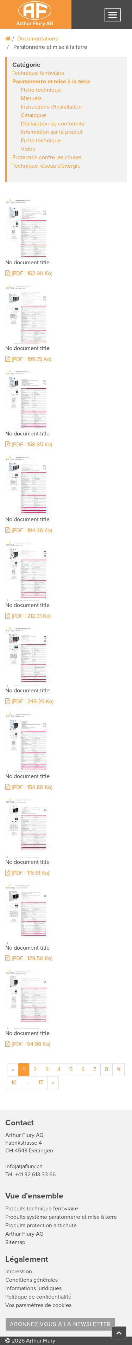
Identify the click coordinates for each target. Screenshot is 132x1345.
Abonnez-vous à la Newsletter (60, 1324)
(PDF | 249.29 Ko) (29, 701)
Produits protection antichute (41, 1225)
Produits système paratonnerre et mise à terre (61, 1217)
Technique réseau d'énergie (46, 165)
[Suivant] (53, 1082)
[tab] (66, 119)
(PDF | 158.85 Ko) (28, 444)
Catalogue (33, 115)
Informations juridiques (33, 1288)
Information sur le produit (52, 132)
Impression (18, 1271)
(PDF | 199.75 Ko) (28, 359)
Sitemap (15, 1242)
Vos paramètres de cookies (38, 1305)
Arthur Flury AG (24, 1233)
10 (14, 1082)
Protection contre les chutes (46, 157)
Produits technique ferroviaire (41, 1208)
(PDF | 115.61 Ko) (27, 873)
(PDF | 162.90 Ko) (28, 273)
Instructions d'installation (51, 106)
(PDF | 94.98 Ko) (27, 1044)
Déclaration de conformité (53, 123)
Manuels (31, 98)
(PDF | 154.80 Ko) (28, 787)
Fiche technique (41, 89)
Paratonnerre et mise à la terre (51, 81)
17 (40, 1082)
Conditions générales (31, 1279)
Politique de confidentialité (38, 1296)
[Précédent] (13, 1069)
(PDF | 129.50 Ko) (28, 958)
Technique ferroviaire (38, 73)
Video (28, 149)
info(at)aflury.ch (24, 1166)
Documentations (37, 38)
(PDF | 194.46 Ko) (28, 530)
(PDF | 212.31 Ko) (28, 616)
